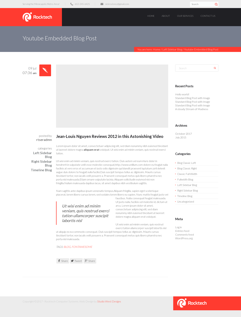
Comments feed (184, 234)
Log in (178, 227)
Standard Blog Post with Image (192, 98)
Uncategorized (185, 201)
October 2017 (183, 133)
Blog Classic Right (187, 168)
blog (67, 246)
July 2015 (180, 137)
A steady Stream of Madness (191, 109)
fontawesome (82, 246)
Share (63, 260)
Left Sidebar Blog (172, 49)
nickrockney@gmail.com (117, 4)
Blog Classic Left (186, 162)
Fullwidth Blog (185, 179)
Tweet (76, 260)
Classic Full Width (187, 173)
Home (156, 49)
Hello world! (182, 94)
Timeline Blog (41, 170)
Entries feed (182, 230)
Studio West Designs (109, 301)
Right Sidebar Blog (41, 163)
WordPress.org (184, 238)
